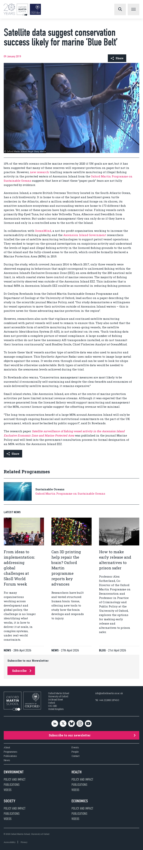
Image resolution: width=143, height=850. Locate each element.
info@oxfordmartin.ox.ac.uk (109, 693)
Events (75, 747)
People (75, 752)
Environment (14, 772)
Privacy (24, 842)
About (7, 747)
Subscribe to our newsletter (92, 735)
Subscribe (21, 671)
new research (39, 172)
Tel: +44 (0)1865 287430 (107, 700)
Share (117, 58)
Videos (8, 790)
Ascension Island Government (84, 235)
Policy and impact (15, 779)
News (7, 760)
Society (9, 801)
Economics (80, 801)
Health (77, 772)
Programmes (10, 752)
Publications (10, 756)
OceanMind (43, 231)
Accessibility (9, 842)
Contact (76, 756)
